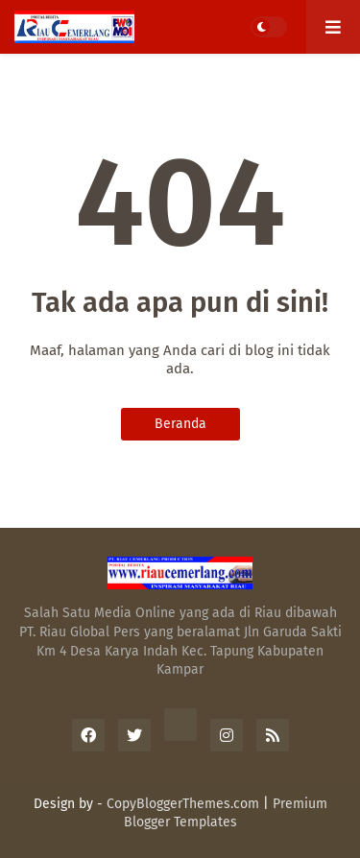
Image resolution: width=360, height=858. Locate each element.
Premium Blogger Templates (225, 813)
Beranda (180, 424)
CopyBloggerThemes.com (183, 804)
